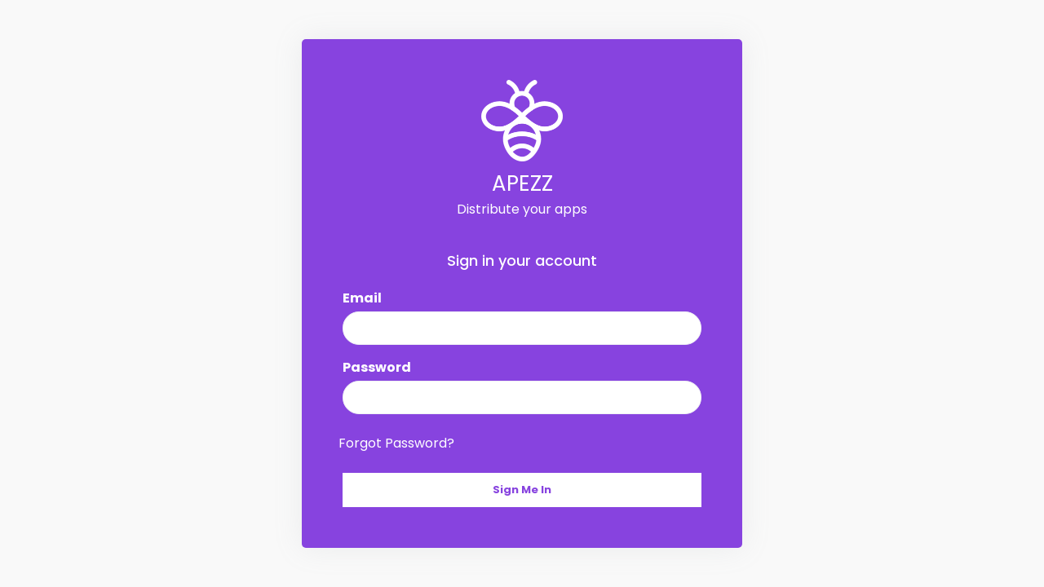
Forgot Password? (396, 443)
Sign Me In (522, 489)
